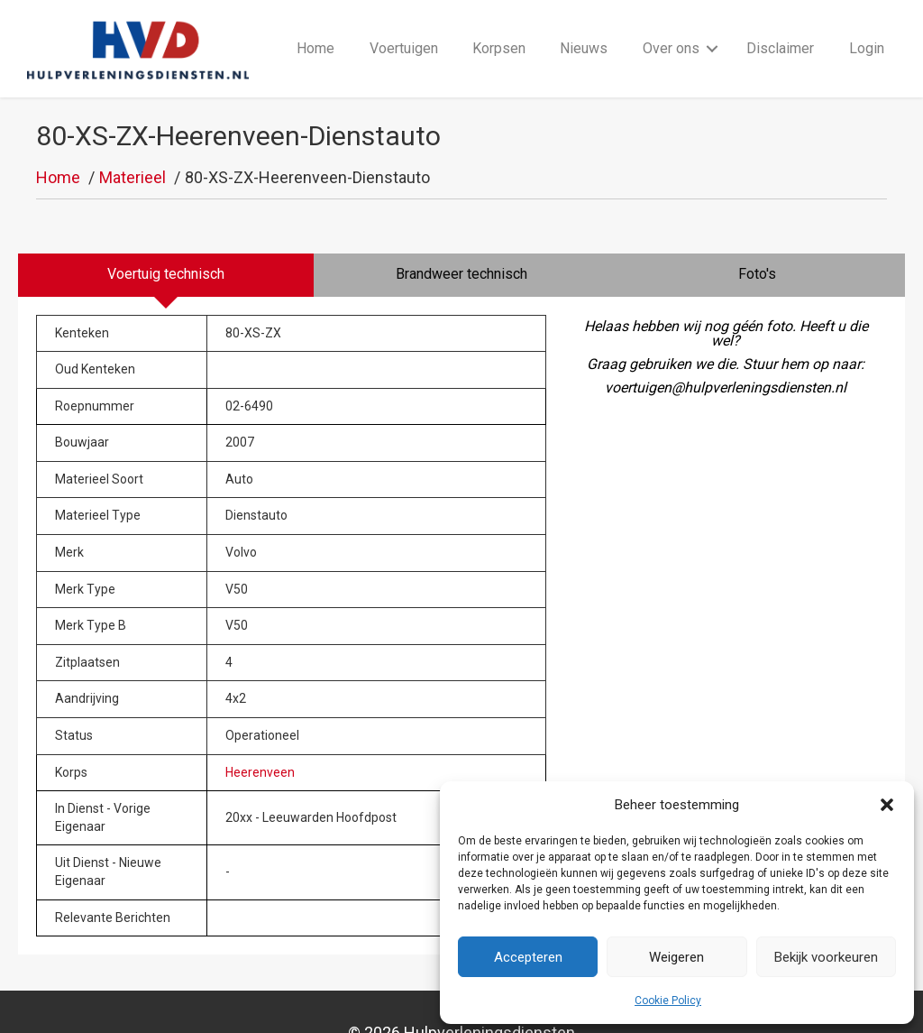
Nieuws (584, 28)
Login (866, 28)
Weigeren (676, 957)
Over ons (671, 28)
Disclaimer (780, 28)
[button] (887, 805)
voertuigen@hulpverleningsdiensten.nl (725, 347)
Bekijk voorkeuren (826, 957)
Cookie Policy (668, 1000)
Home (315, 28)
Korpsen (498, 28)
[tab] (166, 235)
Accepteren (528, 957)
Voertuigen (404, 28)
